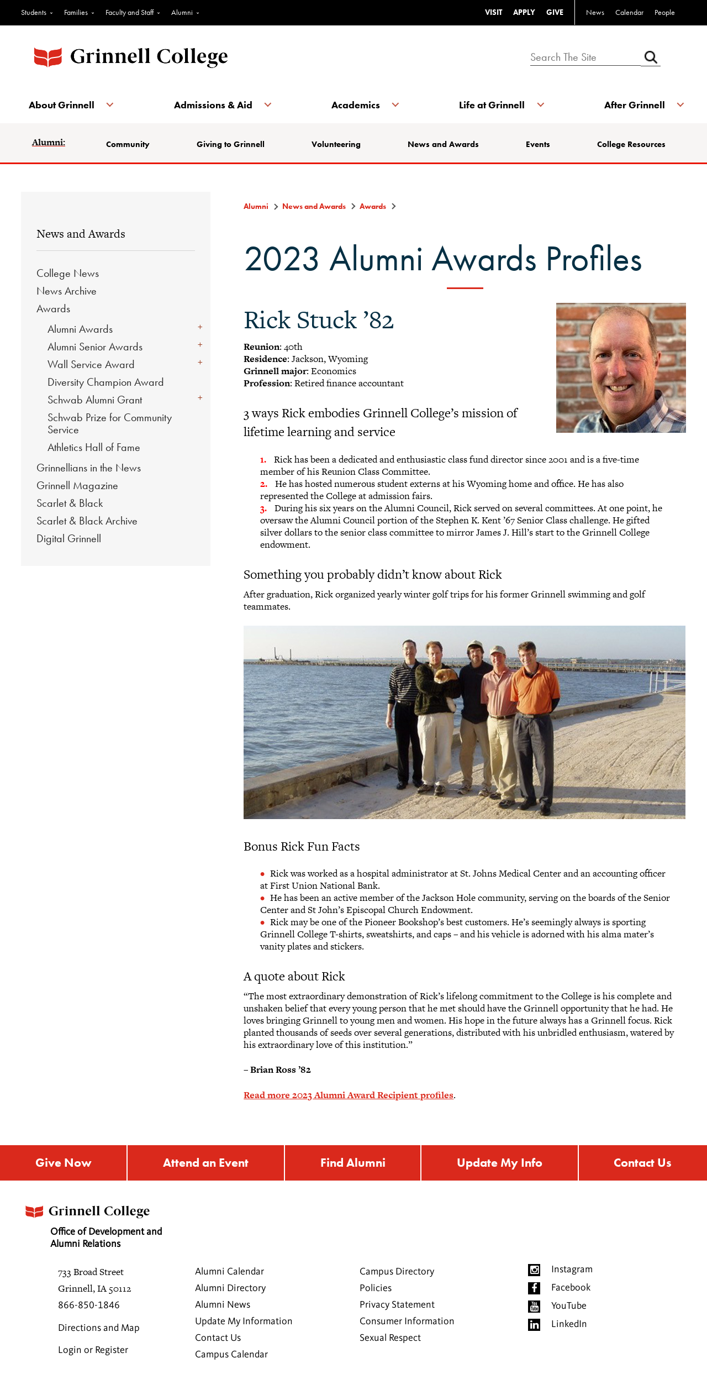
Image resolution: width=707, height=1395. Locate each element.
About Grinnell (65, 104)
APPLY (524, 12)
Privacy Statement (397, 1307)
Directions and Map (99, 1330)
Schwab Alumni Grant (95, 399)
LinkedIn (569, 1326)
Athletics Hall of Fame (94, 447)
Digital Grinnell (68, 538)
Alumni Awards (80, 329)
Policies (376, 1291)
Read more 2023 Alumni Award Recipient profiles (348, 1095)
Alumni (182, 12)
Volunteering (337, 144)
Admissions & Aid (214, 104)
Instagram (572, 1272)
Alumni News (222, 1307)
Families (76, 12)
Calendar (629, 12)
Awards (53, 308)
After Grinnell (630, 104)
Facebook (570, 1290)
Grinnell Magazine (77, 485)
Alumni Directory (230, 1291)
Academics (355, 104)
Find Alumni (352, 1163)
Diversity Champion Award (106, 382)
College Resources (629, 144)
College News (67, 273)
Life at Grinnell (490, 104)
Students (33, 12)
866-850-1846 (89, 1308)
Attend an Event (205, 1163)
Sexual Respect (390, 1340)
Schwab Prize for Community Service (110, 423)
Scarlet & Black (69, 503)
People (665, 12)
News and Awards (443, 144)
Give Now (62, 1163)
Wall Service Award (91, 364)
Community (131, 144)
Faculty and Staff (129, 12)
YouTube (569, 1308)
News (595, 12)
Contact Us (643, 1163)
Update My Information (244, 1324)
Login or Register (93, 1352)
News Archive (66, 291)
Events (537, 144)
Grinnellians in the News (88, 467)
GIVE (554, 12)
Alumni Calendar (229, 1274)
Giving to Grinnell (233, 144)
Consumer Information (407, 1324)
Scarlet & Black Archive (87, 520)
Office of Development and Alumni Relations (100, 1225)
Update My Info (500, 1163)
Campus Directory (397, 1274)
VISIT (493, 12)
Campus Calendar (231, 1357)
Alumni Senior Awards (95, 346)
